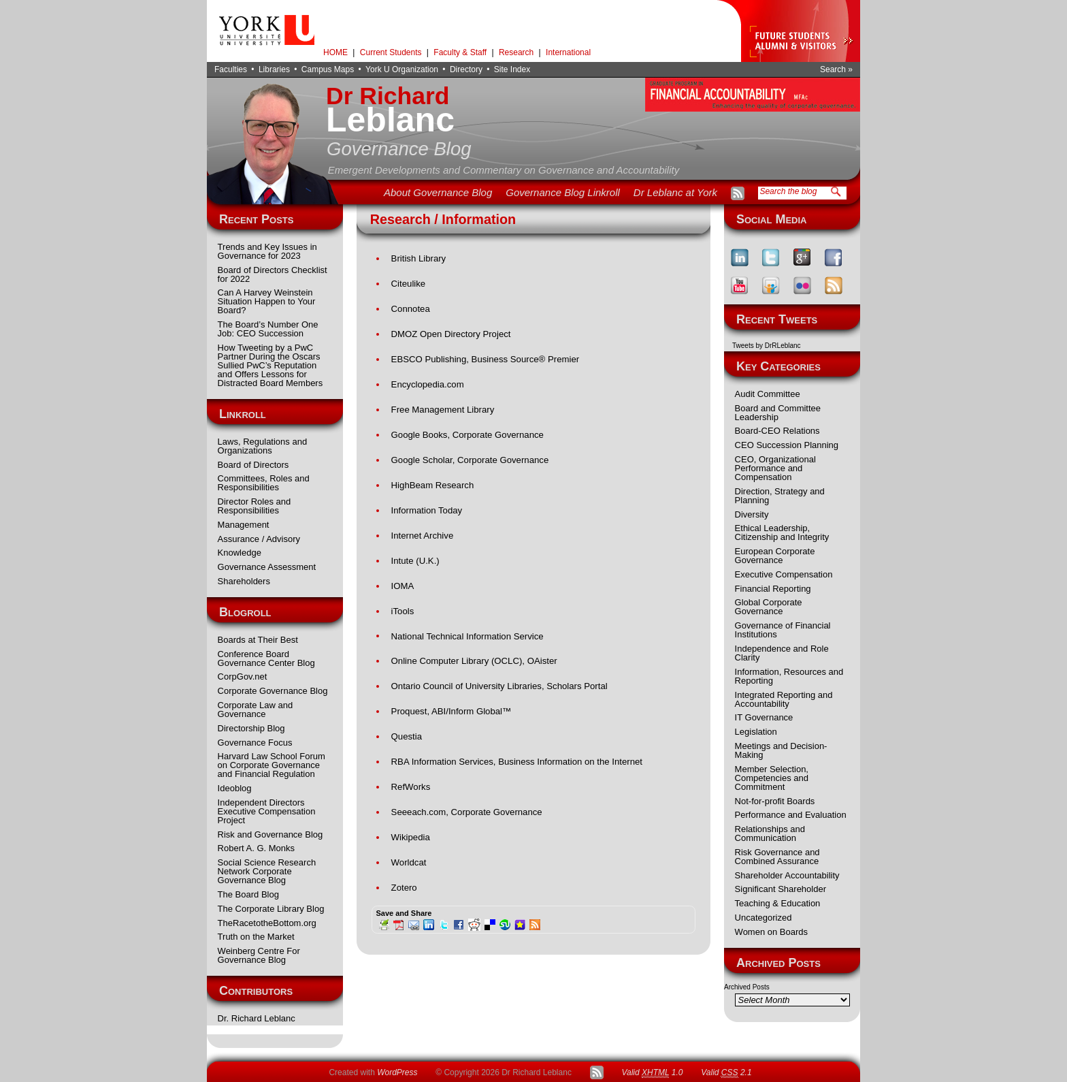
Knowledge (239, 552)
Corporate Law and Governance (255, 709)
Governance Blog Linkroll (563, 192)
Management (243, 525)
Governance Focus (255, 742)
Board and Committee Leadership (778, 412)
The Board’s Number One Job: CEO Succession (268, 328)
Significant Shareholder (780, 889)
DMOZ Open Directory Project (451, 334)
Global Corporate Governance (768, 606)
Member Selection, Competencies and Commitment (771, 778)
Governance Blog (399, 148)
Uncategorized (763, 917)
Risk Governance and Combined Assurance (777, 856)
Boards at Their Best (258, 640)
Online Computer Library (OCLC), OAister (474, 661)
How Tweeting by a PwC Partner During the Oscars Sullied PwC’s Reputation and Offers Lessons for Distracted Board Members (270, 365)
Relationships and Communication (770, 833)
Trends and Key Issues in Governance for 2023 (267, 251)
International (568, 52)
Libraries (274, 69)
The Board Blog (248, 894)
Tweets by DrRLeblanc (766, 345)
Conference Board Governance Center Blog (266, 658)
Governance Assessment (267, 567)
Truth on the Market (256, 937)
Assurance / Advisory (259, 539)
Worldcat (409, 862)
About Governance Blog (438, 192)
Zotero (404, 887)
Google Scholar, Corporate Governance (470, 460)
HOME (335, 52)
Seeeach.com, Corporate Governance (466, 812)
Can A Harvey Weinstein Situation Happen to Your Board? (267, 301)
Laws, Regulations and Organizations (263, 446)
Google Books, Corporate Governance (467, 435)
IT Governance (764, 717)
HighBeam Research (432, 485)
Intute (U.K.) (415, 561)
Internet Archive (422, 535)
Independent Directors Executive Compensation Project (267, 811)
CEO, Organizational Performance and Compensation (775, 468)
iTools (402, 611)
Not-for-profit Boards (775, 801)
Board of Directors (253, 465)
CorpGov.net (242, 676)
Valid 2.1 (726, 1073)
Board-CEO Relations (777, 431)
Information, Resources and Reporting (789, 676)
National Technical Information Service (467, 636)
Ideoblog (235, 788)
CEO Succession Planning (786, 445)
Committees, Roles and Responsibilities (264, 482)
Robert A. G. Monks (256, 848)
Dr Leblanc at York (675, 192)
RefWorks (411, 787)
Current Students (391, 52)
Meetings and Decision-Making (781, 750)
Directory (466, 69)
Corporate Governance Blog (273, 691)
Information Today (427, 510)
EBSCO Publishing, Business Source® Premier (485, 359)
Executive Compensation (784, 574)
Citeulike (408, 284)
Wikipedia (410, 837)
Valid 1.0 (652, 1073)
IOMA (402, 586)
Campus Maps (327, 69)
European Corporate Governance (775, 555)
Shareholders (244, 581)
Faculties (230, 69)
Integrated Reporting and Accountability (784, 699)
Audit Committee (767, 394)
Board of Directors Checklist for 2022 (272, 274)
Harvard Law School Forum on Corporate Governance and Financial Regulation (271, 765)
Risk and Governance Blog (270, 834)
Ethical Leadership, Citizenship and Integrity (782, 532)
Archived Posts (747, 987)
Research (516, 52)
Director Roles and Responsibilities (254, 505)
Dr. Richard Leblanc (256, 1018)
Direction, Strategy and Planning (780, 495)
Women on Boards (771, 932)
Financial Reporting (773, 589)
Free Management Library (443, 409)
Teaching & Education (778, 903)
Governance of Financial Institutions (783, 629)
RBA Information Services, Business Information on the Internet (516, 762)
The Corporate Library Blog (271, 909)
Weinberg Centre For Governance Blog (259, 955)
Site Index (512, 69)
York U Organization (401, 69)
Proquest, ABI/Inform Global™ (451, 711)
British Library (418, 258)
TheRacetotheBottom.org (267, 923)
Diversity (752, 514)
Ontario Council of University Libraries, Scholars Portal (499, 686)
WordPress (397, 1072)
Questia (406, 736)
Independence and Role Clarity (782, 653)
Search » (836, 69)
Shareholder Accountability (787, 875)
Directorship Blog (251, 728)
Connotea (410, 309)
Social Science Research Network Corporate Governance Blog (267, 871)
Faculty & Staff (460, 52)
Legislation (756, 732)
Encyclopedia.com (427, 384)
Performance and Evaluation (791, 815)
